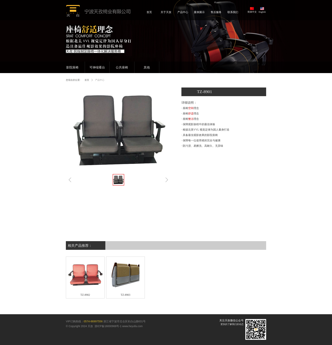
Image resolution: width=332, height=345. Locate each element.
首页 (87, 80)
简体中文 (252, 12)
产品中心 (99, 80)
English (262, 12)
